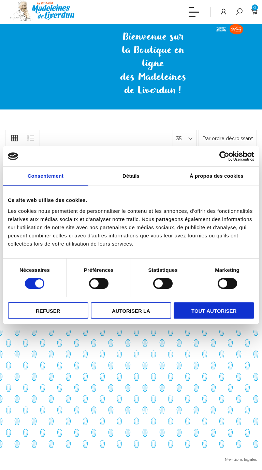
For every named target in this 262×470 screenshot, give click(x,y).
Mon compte (152, 372)
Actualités (17, 405)
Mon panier (149, 383)
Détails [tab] (131, 176)
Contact (14, 416)
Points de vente (24, 394)
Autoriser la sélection (131, 313)
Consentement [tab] (45, 176)
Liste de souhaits (156, 394)
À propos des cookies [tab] (217, 176)
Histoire (14, 383)
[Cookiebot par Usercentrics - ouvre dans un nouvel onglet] (224, 156)
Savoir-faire (18, 372)
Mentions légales (241, 459)
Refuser (48, 311)
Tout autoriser (213, 311)
